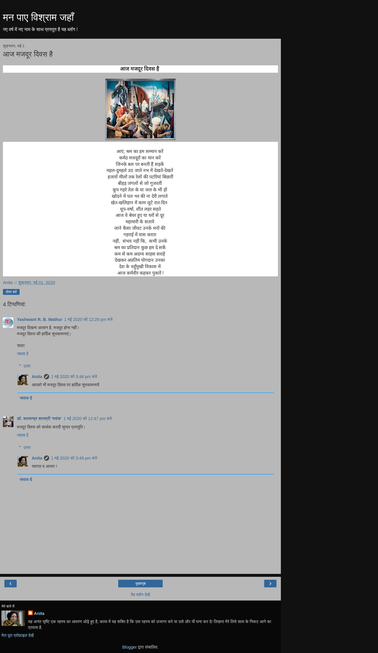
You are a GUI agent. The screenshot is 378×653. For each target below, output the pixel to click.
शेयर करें (11, 292)
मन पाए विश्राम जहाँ (38, 17)
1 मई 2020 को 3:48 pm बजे (74, 376)
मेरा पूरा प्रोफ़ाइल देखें (17, 635)
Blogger (129, 647)
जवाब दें (22, 353)
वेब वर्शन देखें (140, 594)
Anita (37, 376)
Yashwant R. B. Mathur (39, 319)
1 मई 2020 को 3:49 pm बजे (74, 458)
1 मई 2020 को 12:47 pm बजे (87, 418)
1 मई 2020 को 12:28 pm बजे (88, 319)
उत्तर (26, 366)
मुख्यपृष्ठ (140, 583)
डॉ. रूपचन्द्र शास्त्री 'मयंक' (39, 418)
